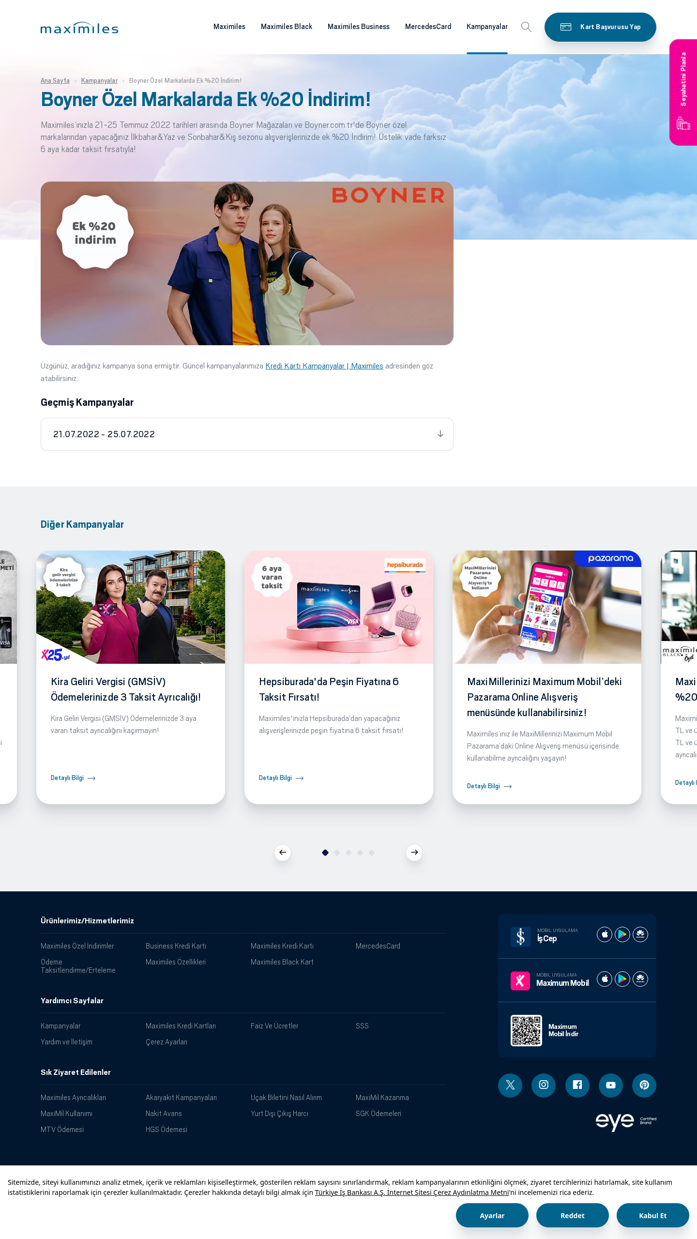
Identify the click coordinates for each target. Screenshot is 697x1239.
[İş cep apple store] (604, 934)
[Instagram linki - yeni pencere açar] (543, 1085)
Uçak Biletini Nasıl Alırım (286, 1097)
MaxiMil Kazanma (382, 1097)
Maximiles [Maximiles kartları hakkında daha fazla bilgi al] (229, 27)
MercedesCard (378, 946)
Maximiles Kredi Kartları (181, 1026)
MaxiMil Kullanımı (66, 1113)
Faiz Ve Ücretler (274, 1026)
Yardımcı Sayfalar (72, 1000)
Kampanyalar (60, 1026)
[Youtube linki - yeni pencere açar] (611, 1085)
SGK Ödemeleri (378, 1113)
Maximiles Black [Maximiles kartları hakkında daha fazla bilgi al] (286, 27)
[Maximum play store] (622, 979)
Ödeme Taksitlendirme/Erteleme (78, 966)
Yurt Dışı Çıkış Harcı (279, 1113)
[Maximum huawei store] (640, 979)
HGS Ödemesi (166, 1129)
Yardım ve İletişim (66, 1042)
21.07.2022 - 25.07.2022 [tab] (104, 434)
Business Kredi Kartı (176, 946)
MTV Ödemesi (62, 1129)
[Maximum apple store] (604, 979)
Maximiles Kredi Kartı (282, 946)
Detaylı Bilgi (67, 777)
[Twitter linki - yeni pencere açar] (510, 1085)
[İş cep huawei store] (640, 934)
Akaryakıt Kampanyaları (181, 1097)
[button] (79, 27)
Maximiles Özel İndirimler (77, 946)
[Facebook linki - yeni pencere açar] (577, 1085)
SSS (362, 1026)
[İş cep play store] (622, 934)
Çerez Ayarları (166, 1042)
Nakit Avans (164, 1113)
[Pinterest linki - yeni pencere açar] (644, 1085)
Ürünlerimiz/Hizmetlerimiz (87, 921)
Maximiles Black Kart (282, 962)
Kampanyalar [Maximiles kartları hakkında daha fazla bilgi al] (487, 27)
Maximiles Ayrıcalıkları (73, 1097)
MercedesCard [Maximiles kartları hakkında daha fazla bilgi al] (428, 27)
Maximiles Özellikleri (176, 962)
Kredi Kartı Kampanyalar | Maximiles (324, 365)
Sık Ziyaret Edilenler (76, 1072)
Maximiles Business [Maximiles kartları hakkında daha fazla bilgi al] (359, 27)
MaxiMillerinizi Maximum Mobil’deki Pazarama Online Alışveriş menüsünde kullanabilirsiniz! (544, 697)
